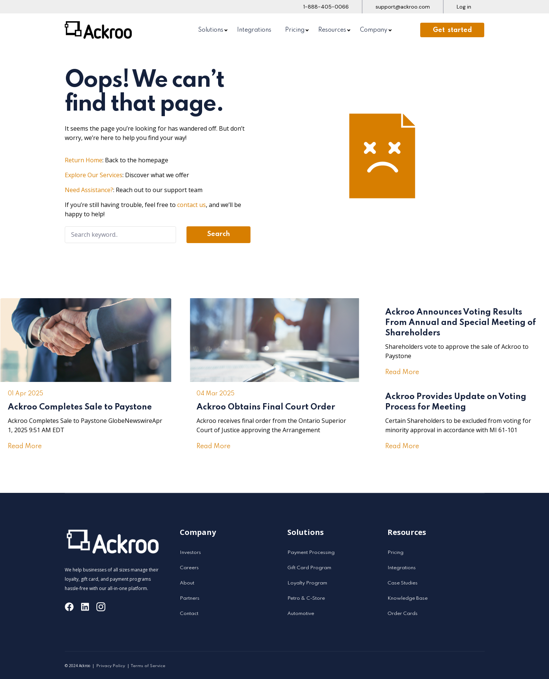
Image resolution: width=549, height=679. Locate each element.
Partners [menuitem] (190, 598)
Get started (452, 30)
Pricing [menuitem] (294, 30)
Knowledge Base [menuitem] (407, 598)
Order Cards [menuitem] (402, 613)
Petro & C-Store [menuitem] (306, 598)
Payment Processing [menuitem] (311, 552)
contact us (191, 205)
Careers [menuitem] (189, 567)
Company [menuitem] (373, 30)
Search (218, 234)
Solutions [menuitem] (210, 30)
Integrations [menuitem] (254, 30)
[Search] (120, 234)
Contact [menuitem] (189, 613)
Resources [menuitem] (332, 30)
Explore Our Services (93, 175)
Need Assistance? (89, 190)
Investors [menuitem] (190, 552)
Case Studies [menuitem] (402, 583)
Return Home (83, 160)
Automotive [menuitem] (300, 613)
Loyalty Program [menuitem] (307, 583)
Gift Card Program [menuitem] (309, 567)
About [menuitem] (187, 583)
